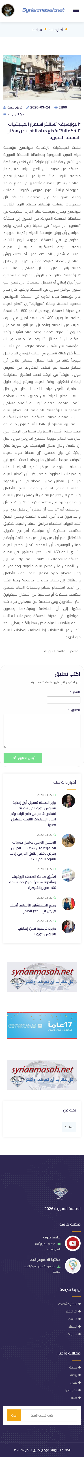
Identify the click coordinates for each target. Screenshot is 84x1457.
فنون (73, 1382)
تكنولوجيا (71, 1390)
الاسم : (75, 692)
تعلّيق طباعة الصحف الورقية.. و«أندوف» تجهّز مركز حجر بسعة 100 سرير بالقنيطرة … (32, 882)
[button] (75, 10)
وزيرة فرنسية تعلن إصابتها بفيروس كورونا (36, 931)
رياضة (73, 1375)
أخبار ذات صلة (64, 782)
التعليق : (74, 709)
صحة (74, 1398)
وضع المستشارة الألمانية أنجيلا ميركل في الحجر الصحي (33, 908)
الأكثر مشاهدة (67, 1304)
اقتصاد (73, 1326)
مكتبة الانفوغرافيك (45, 1259)
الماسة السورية (60, 1450)
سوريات (72, 1334)
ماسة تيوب (51, 1237)
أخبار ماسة (56, 29)
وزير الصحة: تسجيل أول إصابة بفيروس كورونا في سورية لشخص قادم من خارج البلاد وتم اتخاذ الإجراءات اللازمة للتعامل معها (33, 813)
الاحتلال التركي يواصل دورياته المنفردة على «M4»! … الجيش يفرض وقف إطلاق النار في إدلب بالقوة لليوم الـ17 (33, 850)
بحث (14, 1415)
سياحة (73, 1367)
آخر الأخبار (71, 1311)
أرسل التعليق (22, 758)
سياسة (37, 29)
